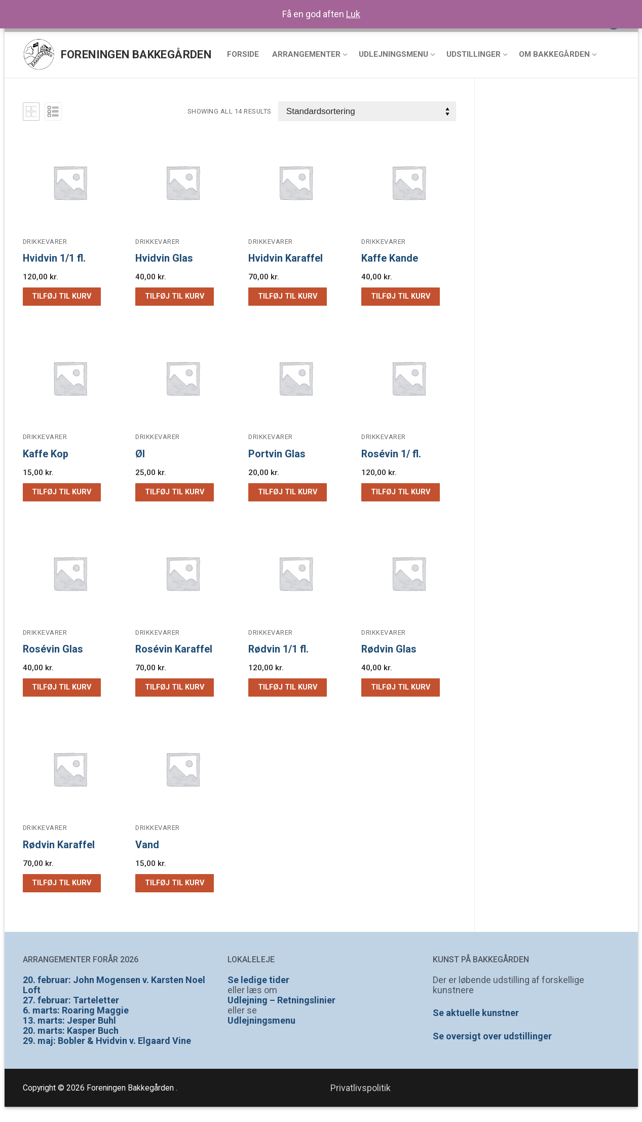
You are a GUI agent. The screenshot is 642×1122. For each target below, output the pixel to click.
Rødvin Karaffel (59, 845)
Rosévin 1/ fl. (391, 454)
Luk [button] (353, 14)
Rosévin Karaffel (173, 649)
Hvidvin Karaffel (285, 258)
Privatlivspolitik (360, 1087)
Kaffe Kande (389, 258)
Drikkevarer (45, 241)
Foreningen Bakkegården (136, 55)
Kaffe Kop (45, 454)
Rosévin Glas (53, 649)
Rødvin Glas (389, 649)
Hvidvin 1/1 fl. (54, 258)
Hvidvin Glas (164, 258)
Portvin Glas (277, 454)
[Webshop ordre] (367, 111)
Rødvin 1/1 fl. (278, 649)
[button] (62, 296)
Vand (147, 845)
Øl (140, 454)
